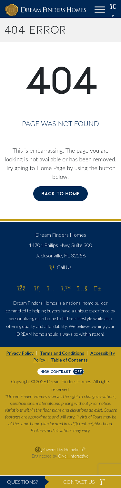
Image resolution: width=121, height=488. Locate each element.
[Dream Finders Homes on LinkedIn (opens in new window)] (38, 288)
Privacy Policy (20, 353)
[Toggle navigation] (100, 10)
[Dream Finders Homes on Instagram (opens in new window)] (51, 288)
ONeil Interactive (73, 456)
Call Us (60, 267)
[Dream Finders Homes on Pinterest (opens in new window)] (97, 288)
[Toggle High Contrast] (60, 371)
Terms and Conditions (62, 353)
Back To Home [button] (60, 193)
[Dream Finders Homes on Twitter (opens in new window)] (66, 288)
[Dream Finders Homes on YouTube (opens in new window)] (82, 288)
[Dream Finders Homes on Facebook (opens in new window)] (21, 288)
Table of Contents (69, 360)
